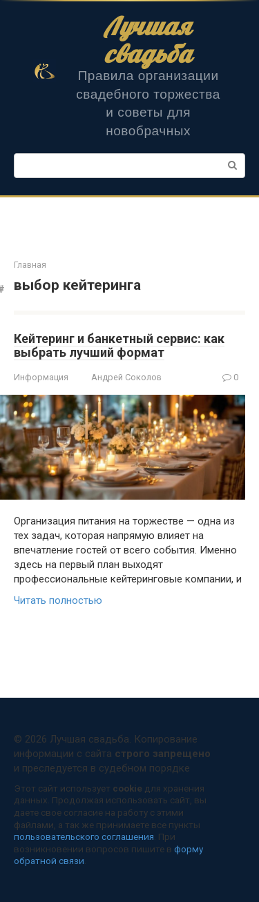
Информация (41, 377)
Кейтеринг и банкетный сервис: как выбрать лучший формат (119, 345)
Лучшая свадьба (148, 39)
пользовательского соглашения (84, 836)
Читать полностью (58, 600)
